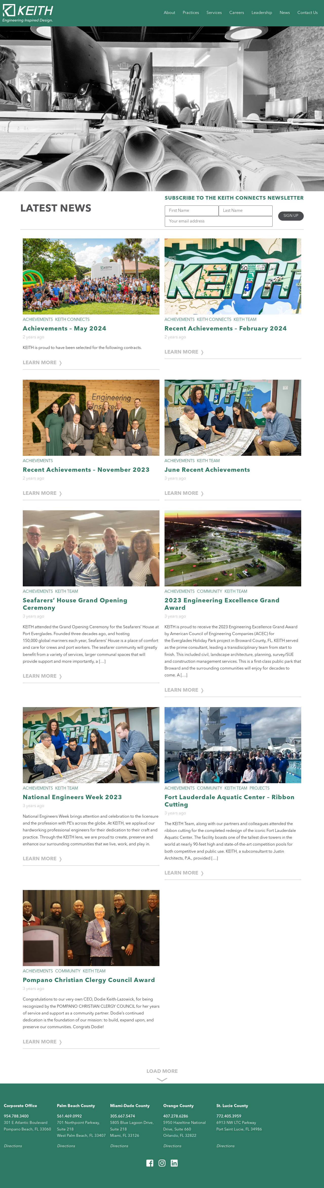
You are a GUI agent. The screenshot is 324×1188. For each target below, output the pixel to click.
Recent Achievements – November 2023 (86, 470)
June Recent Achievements (207, 470)
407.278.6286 (175, 1117)
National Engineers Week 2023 (72, 798)
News (285, 13)
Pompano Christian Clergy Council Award (89, 980)
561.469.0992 (69, 1117)
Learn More (39, 362)
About (169, 13)
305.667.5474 (122, 1117)
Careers (236, 13)
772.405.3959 (228, 1117)
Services (214, 13)
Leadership (262, 13)
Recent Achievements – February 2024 (226, 329)
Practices (191, 13)
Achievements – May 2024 (65, 329)
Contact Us (307, 13)
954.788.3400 (16, 1117)
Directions (13, 1146)
